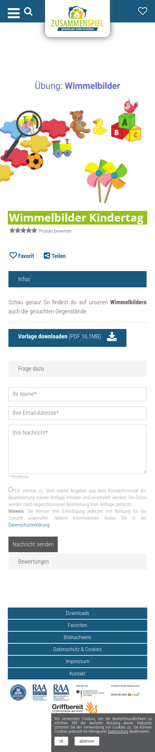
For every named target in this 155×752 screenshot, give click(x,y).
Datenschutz (118, 731)
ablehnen (86, 741)
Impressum (77, 661)
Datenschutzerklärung (28, 525)
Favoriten (77, 625)
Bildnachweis (77, 637)
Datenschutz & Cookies (77, 649)
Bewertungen (33, 561)
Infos (24, 279)
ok (61, 741)
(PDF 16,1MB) (59, 336)
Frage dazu (31, 368)
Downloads (77, 613)
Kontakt (77, 673)
